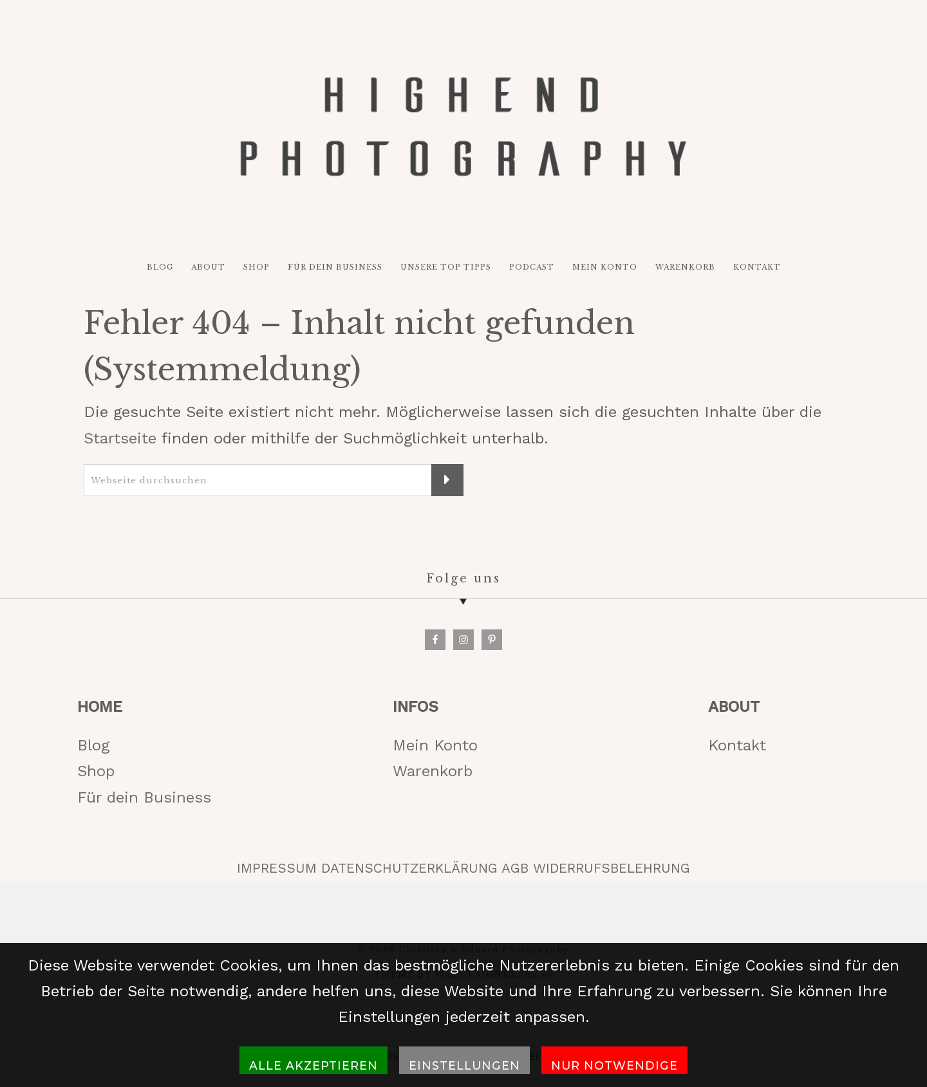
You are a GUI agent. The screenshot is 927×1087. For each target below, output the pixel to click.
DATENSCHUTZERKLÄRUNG (409, 868)
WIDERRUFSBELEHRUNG (611, 868)
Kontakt (737, 745)
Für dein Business (144, 797)
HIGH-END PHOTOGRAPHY (463, 126)
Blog (93, 745)
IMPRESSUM (277, 868)
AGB (515, 868)
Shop (96, 771)
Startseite (120, 438)
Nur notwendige (614, 1065)
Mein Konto (435, 745)
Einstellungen (464, 1065)
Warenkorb (433, 771)
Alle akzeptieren (313, 1065)
